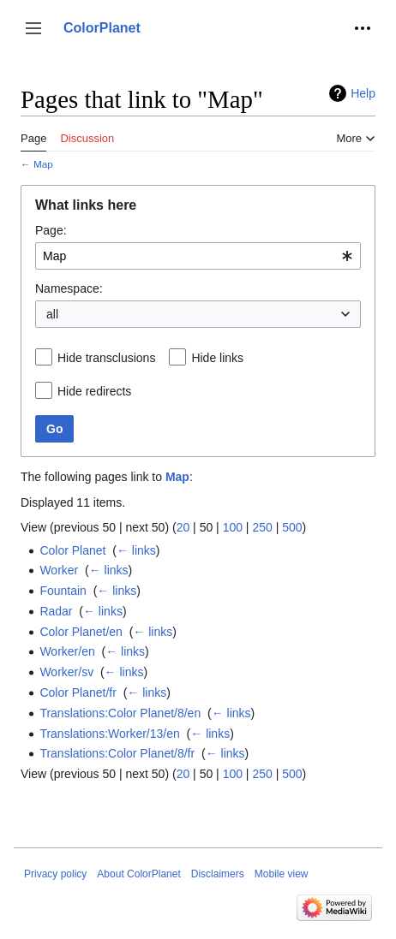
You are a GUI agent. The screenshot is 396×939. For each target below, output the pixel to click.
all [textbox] (52, 314)
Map (43, 163)
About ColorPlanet (138, 874)
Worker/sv (66, 672)
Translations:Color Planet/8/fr (117, 753)
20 (183, 527)
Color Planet (72, 550)
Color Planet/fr (77, 692)
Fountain (62, 590)
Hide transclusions (106, 358)
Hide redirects (94, 391)
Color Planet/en (81, 632)
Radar (55, 611)
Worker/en (66, 651)
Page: (51, 230)
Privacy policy (55, 874)
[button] (33, 28)
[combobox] (198, 256)
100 (233, 527)
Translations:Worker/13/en (109, 733)
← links (136, 550)
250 (262, 527)
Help (363, 93)
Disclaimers (217, 874)
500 (292, 527)
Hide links (217, 358)
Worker (58, 570)
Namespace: (69, 288)
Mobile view (282, 874)
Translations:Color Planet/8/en (120, 713)
